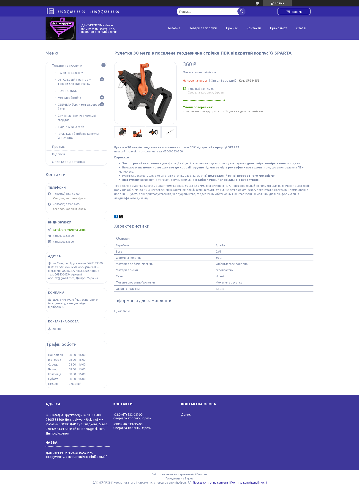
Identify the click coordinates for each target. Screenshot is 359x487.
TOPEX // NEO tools (71, 126)
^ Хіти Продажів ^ (70, 72)
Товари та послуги (203, 28)
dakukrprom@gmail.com (69, 229)
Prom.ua (201, 474)
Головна (174, 28)
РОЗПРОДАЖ (67, 90)
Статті (301, 28)
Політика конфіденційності (248, 482)
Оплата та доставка (68, 162)
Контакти (254, 28)
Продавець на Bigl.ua (179, 478)
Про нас (232, 28)
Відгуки (58, 154)
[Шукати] (241, 11)
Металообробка (69, 97)
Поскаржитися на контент (210, 482)
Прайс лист (278, 28)
